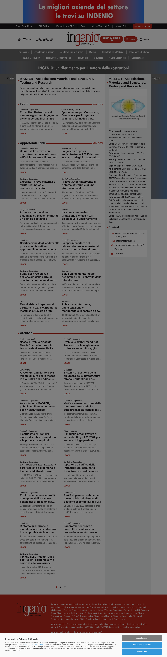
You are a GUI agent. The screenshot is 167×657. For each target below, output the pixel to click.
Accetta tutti (142, 651)
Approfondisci (142, 638)
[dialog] (83, 645)
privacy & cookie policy (33, 645)
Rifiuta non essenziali (142, 645)
